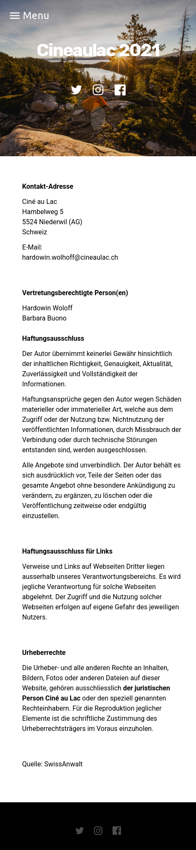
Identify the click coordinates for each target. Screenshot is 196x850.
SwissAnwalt (63, 764)
